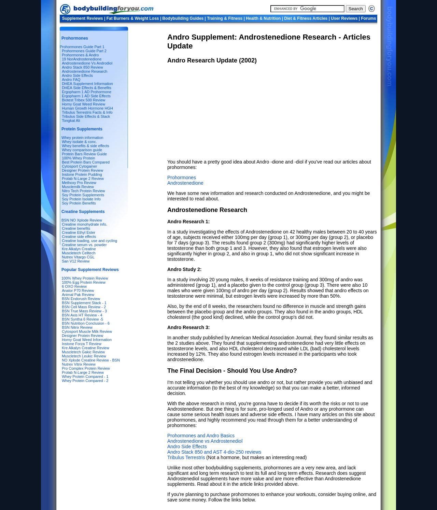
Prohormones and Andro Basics (201, 435)
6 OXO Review (74, 286)
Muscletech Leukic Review (84, 356)
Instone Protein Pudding (82, 174)
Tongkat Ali (71, 120)
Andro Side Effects (77, 75)
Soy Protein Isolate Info (81, 199)
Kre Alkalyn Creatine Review (85, 348)
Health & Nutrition (264, 18)
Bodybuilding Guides (183, 18)
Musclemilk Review (78, 187)
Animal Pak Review (78, 295)
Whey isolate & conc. (79, 142)
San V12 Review (75, 261)
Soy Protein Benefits (79, 203)
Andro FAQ (71, 79)
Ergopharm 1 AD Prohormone (86, 92)
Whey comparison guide (82, 150)
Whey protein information (82, 138)
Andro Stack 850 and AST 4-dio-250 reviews (214, 452)
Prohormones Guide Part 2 (84, 51)
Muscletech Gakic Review (83, 352)
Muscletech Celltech (78, 253)
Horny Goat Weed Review (83, 104)
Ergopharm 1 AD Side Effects (86, 96)
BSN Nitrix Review (77, 327)
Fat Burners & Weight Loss (133, 18)
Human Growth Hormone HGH (87, 108)
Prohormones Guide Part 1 (82, 47)
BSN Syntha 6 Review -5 (82, 319)
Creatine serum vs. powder (84, 245)
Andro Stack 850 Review (82, 67)
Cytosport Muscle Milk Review (87, 331)
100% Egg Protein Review (83, 282)
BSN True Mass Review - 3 (84, 311)
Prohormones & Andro (80, 55)
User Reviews (344, 18)
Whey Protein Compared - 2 (85, 381)
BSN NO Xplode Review (81, 220)
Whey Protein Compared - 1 (85, 376)
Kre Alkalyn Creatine (79, 249)
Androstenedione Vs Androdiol (87, 63)
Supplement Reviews (82, 18)
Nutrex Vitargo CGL (78, 257)
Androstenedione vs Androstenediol (204, 441)
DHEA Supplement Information (87, 84)
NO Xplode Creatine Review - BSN (91, 360)
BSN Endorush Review (81, 299)
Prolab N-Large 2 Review (83, 178)
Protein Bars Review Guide (84, 154)
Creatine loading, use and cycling (89, 241)
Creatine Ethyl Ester (78, 232)
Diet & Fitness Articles (305, 18)
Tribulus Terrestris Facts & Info (87, 112)
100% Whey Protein (78, 158)
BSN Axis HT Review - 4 (82, 315)
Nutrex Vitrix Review (79, 364)
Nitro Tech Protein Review (83, 191)
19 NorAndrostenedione (81, 59)
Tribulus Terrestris (186, 457)
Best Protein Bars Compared (86, 162)
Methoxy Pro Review (79, 183)
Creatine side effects (79, 237)
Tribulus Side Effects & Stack (86, 116)
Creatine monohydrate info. (84, 224)
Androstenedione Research (84, 71)
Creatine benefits (76, 228)
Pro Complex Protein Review (86, 368)
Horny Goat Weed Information (87, 340)
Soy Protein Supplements (83, 195)
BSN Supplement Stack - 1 (84, 303)
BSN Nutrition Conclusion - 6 (86, 323)
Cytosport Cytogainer (79, 166)
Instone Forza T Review (81, 344)
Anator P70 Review (78, 290)
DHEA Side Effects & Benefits (86, 88)
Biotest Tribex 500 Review (83, 100)
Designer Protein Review (82, 170)
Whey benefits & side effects (85, 146)
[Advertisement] (218, 111)
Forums (368, 18)
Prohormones (181, 177)
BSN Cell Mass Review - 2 (84, 307)
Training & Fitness (224, 18)
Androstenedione (185, 183)
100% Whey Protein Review (84, 278)
